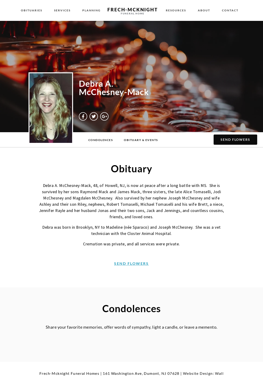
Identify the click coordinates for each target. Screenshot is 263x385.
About (204, 10)
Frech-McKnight (132, 9)
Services (62, 10)
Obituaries (31, 10)
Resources (176, 10)
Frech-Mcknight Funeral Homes (69, 373)
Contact (230, 10)
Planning (91, 10)
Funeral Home (132, 13)
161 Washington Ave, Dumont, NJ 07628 (141, 373)
